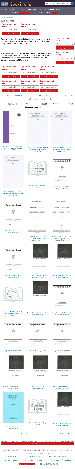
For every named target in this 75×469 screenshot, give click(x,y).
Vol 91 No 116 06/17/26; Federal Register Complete (62, 388)
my (38, 13)
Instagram (47, 464)
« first (6, 96)
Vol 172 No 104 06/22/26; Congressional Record (13, 231)
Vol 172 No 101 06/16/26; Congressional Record (62, 351)
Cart (54, 13)
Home (3, 17)
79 (72, 96)
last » (52, 99)
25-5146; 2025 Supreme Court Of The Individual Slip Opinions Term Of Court (13, 193)
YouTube (50, 464)
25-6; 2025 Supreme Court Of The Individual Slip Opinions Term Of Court (62, 149)
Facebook (41, 464)
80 (23, 99)
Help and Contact (35, 456)
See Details (37, 443)
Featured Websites (61, 460)
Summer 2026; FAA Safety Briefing (37, 424)
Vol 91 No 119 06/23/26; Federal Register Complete (62, 276)
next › (43, 99)
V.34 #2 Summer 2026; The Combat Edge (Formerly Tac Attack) (13, 313)
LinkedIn (57, 464)
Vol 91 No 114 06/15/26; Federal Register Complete (13, 388)
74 (40, 96)
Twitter (44, 464)
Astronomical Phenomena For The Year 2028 (13, 428)
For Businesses (12, 460)
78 (65, 96)
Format (11, 104)
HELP (48, 13)
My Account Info (58, 456)
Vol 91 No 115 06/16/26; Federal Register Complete (37, 388)
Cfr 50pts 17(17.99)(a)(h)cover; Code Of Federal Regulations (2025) (13, 148)
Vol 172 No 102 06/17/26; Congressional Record (13, 351)
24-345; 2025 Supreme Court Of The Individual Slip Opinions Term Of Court (37, 149)
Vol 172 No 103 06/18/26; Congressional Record (13, 276)
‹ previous (18, 96)
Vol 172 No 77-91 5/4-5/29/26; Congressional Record (61, 313)
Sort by (45, 104)
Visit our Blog (27, 464)
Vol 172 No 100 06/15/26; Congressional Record (37, 351)
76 (53, 96)
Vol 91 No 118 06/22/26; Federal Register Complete (37, 276)
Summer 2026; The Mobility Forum (37, 186)
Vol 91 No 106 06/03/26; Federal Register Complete (62, 424)
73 (33, 96)
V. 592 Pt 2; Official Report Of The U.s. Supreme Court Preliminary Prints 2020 (61, 238)
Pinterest (54, 464)
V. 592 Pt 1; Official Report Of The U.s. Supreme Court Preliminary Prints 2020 (37, 238)
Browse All (9, 10)
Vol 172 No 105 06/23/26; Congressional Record (62, 187)
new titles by (16, 13)
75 (46, 96)
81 (30, 99)
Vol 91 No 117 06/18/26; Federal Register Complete (37, 313)
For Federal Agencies (35, 460)
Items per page (31, 107)
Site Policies (15, 456)
